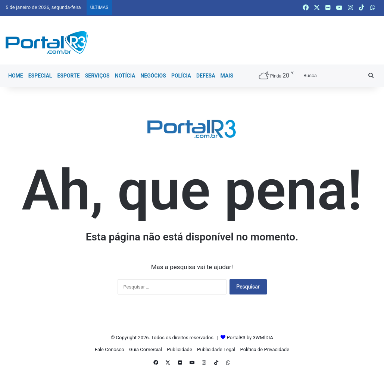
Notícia (125, 76)
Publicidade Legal (216, 349)
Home (15, 76)
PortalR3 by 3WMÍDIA (250, 337)
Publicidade (179, 349)
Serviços (97, 76)
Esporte (68, 76)
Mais (227, 76)
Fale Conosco (109, 349)
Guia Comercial (145, 349)
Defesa (205, 76)
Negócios (153, 76)
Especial (40, 76)
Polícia (181, 76)
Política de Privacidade (265, 349)
